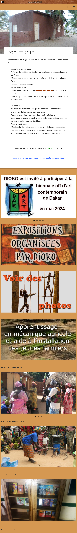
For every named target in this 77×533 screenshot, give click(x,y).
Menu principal (74, 7)
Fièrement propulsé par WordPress (13, 530)
